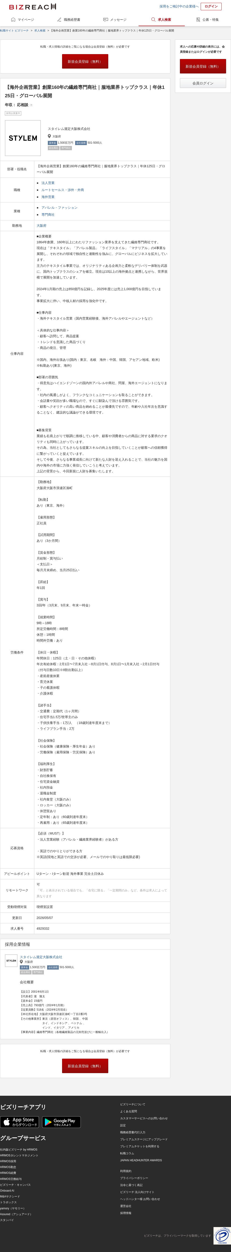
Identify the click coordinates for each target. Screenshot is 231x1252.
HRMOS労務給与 (11, 1179)
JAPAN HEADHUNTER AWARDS (141, 1160)
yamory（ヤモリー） (13, 1208)
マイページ (26, 19)
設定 (123, 1125)
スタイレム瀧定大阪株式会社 (41, 957)
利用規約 (125, 1171)
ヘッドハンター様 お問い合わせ (140, 1199)
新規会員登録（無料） (85, 61)
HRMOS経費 (8, 1173)
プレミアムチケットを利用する (139, 1146)
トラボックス (8, 1202)
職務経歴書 (72, 19)
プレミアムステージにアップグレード (144, 1139)
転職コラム (127, 1153)
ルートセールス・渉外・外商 (63, 190)
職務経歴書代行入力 (132, 1132)
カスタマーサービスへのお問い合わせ (144, 1118)
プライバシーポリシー (134, 1178)
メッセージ (118, 19)
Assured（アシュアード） (16, 1214)
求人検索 (164, 19)
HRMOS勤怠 (8, 1167)
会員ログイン (203, 83)
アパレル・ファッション (59, 207)
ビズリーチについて (132, 1104)
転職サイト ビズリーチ (14, 30)
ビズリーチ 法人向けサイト (137, 1192)
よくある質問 (128, 1111)
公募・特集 (211, 19)
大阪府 (42, 225)
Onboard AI (7, 1190)
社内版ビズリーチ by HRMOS (18, 1149)
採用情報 (125, 1213)
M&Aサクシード (10, 1196)
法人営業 (48, 183)
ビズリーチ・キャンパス (15, 1184)
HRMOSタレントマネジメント (19, 1155)
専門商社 (48, 214)
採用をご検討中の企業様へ (179, 6)
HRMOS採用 (8, 1161)
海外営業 (48, 197)
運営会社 (125, 1206)
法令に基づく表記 (131, 1185)
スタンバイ (7, 1220)
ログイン (211, 6)
